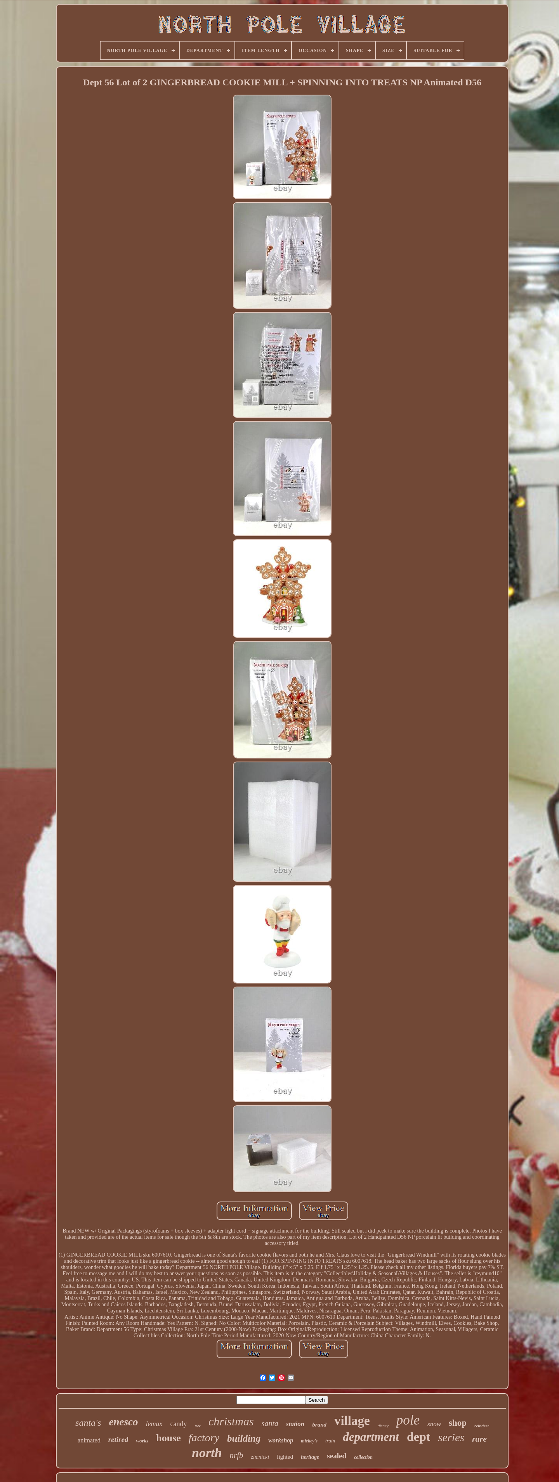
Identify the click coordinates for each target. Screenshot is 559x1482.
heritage (310, 1457)
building (243, 1438)
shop (458, 1423)
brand (319, 1424)
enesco (123, 1422)
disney (383, 1425)
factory (204, 1438)
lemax (154, 1424)
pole (408, 1420)
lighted (285, 1457)
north (207, 1453)
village (352, 1421)
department (371, 1437)
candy (178, 1424)
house (168, 1438)
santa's (88, 1423)
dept (418, 1437)
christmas (231, 1421)
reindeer (481, 1425)
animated (89, 1440)
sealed (336, 1456)
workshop (280, 1440)
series (451, 1437)
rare (479, 1439)
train (330, 1441)
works (142, 1441)
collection (363, 1457)
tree (197, 1426)
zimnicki (260, 1457)
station (295, 1424)
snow (434, 1424)
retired (118, 1439)
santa (270, 1423)
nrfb (236, 1455)
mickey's (309, 1441)
